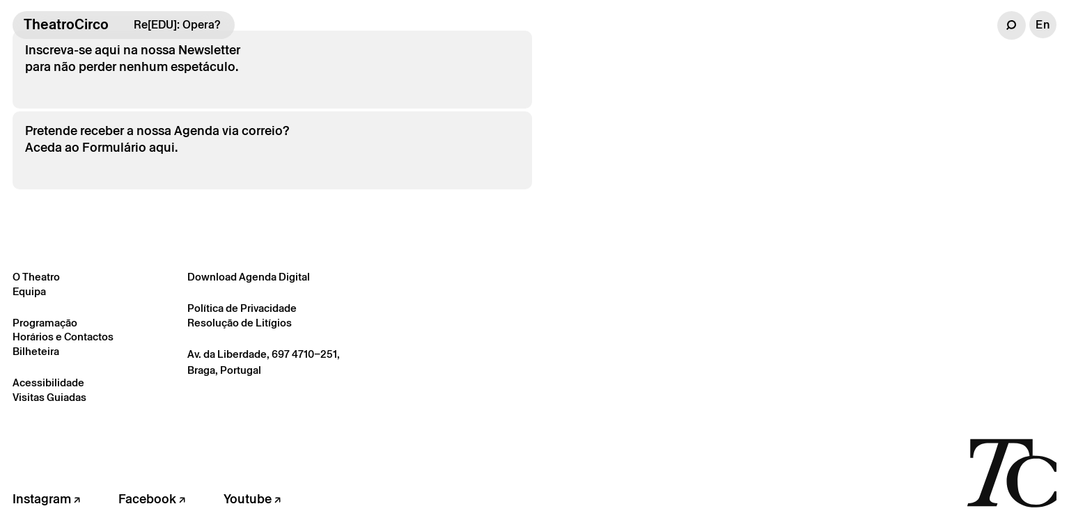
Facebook (151, 498)
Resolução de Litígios (239, 322)
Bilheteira (36, 351)
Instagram (46, 498)
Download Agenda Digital (248, 276)
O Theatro (36, 276)
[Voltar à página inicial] (1011, 472)
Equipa (29, 291)
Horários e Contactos (63, 336)
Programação (45, 322)
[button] (1011, 25)
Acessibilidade (48, 382)
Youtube (252, 498)
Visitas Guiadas (49, 397)
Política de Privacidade (242, 308)
